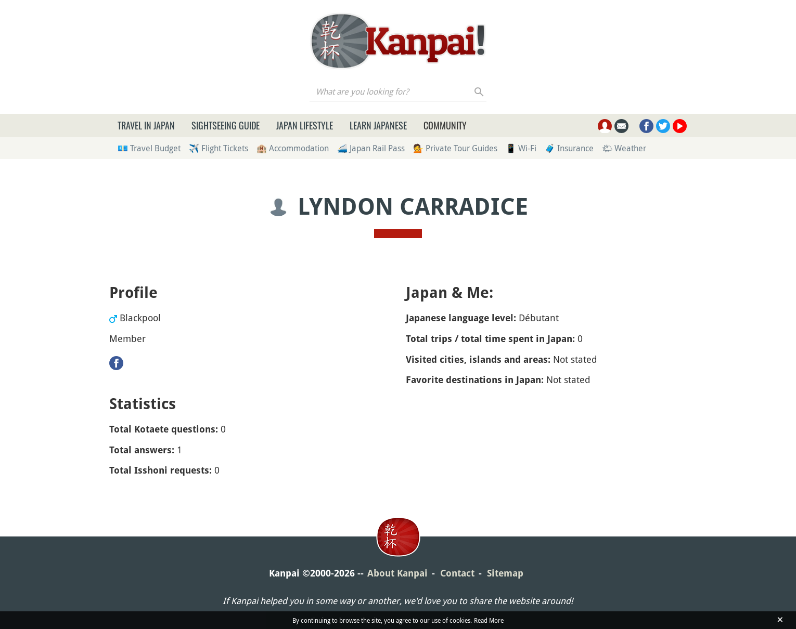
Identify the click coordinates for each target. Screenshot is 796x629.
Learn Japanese (378, 125)
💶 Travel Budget (149, 148)
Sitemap (505, 573)
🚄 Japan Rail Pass (371, 148)
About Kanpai (397, 573)
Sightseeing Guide (225, 125)
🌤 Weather (624, 148)
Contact (457, 573)
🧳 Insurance (569, 148)
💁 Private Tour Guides (455, 148)
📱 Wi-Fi (521, 148)
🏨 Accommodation (292, 148)
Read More (489, 620)
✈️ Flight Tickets (218, 148)
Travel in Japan (146, 125)
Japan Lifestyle (304, 125)
